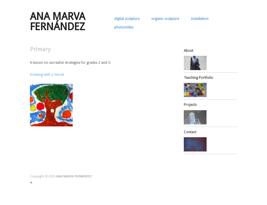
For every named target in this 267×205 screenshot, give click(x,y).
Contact (190, 132)
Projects (190, 105)
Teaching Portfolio (198, 78)
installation (200, 18)
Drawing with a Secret (47, 75)
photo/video (124, 27)
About (188, 51)
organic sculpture (165, 18)
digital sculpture (126, 18)
